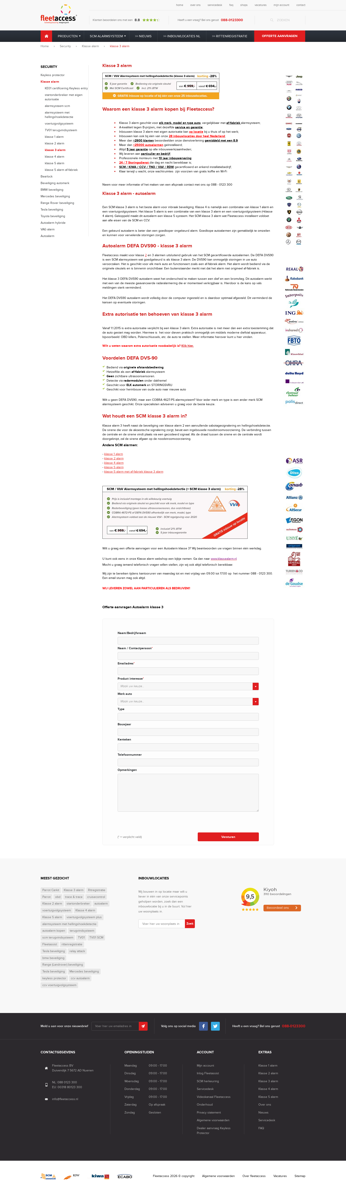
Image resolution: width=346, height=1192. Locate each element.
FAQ (261, 1128)
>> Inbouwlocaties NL (181, 36)
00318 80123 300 (70, 1087)
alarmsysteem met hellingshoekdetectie (69, 924)
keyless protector (54, 978)
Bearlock (47, 176)
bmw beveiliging (53, 958)
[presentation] (151, 821)
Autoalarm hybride (53, 223)
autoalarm (101, 903)
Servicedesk (205, 1089)
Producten (68, 36)
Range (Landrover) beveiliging (62, 964)
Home (46, 36)
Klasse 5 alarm (52, 917)
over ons (195, 5)
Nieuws (263, 1112)
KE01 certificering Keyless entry (66, 88)
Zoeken (283, 20)
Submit (143, 1026)
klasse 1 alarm (54, 137)
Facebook (203, 1025)
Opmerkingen (127, 770)
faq (231, 5)
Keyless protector (53, 75)
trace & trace (74, 897)
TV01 (81, 937)
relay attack (77, 951)
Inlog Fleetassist (208, 1073)
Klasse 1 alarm (267, 1065)
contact (300, 5)
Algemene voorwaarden (213, 1120)
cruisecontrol (96, 897)
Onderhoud (205, 1104)
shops (244, 5)
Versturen (228, 837)
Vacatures (280, 1176)
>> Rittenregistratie (229, 36)
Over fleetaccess (254, 1176)
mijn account (281, 5)
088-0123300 (232, 20)
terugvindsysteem (82, 931)
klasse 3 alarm (55, 150)
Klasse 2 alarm (52, 903)
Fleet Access (59, 14)
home (179, 5)
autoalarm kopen (53, 931)
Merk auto (125, 694)
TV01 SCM (96, 937)
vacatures (261, 5)
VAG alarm (48, 229)
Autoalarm (47, 236)
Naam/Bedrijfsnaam (132, 633)
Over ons (264, 1104)
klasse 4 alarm (54, 157)
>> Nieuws (143, 36)
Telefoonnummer (130, 755)
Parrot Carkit (50, 890)
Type (121, 709)
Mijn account (205, 1065)
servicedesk (215, 5)
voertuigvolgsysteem (59, 123)
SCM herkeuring (208, 1081)
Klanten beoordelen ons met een (126, 20)
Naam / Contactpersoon (135, 648)
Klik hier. (187, 346)
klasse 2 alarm (54, 143)
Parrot (46, 897)
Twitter (215, 1025)
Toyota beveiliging (53, 216)
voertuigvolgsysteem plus (84, 917)
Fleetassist (49, 944)
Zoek (189, 923)
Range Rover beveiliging (57, 203)
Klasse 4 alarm (85, 910)
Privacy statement (209, 1112)
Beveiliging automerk (55, 183)
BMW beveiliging (52, 190)
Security (65, 46)
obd (57, 897)
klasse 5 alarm (54, 163)
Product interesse (131, 679)
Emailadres (126, 663)
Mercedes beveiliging (55, 196)
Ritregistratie (96, 890)
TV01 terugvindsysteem (61, 130)
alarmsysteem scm (57, 106)
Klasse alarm (90, 46)
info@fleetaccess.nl (65, 1099)
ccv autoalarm (80, 978)
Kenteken (124, 739)
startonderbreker (78, 903)
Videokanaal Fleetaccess (214, 1097)
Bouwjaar (124, 724)
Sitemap (300, 1176)
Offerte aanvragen (279, 36)
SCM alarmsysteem (106, 36)
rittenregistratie (72, 944)
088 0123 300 (67, 1082)
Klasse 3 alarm (73, 890)
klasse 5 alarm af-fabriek (61, 170)
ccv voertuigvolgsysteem (59, 985)
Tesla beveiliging (52, 209)
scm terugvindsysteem (57, 937)
